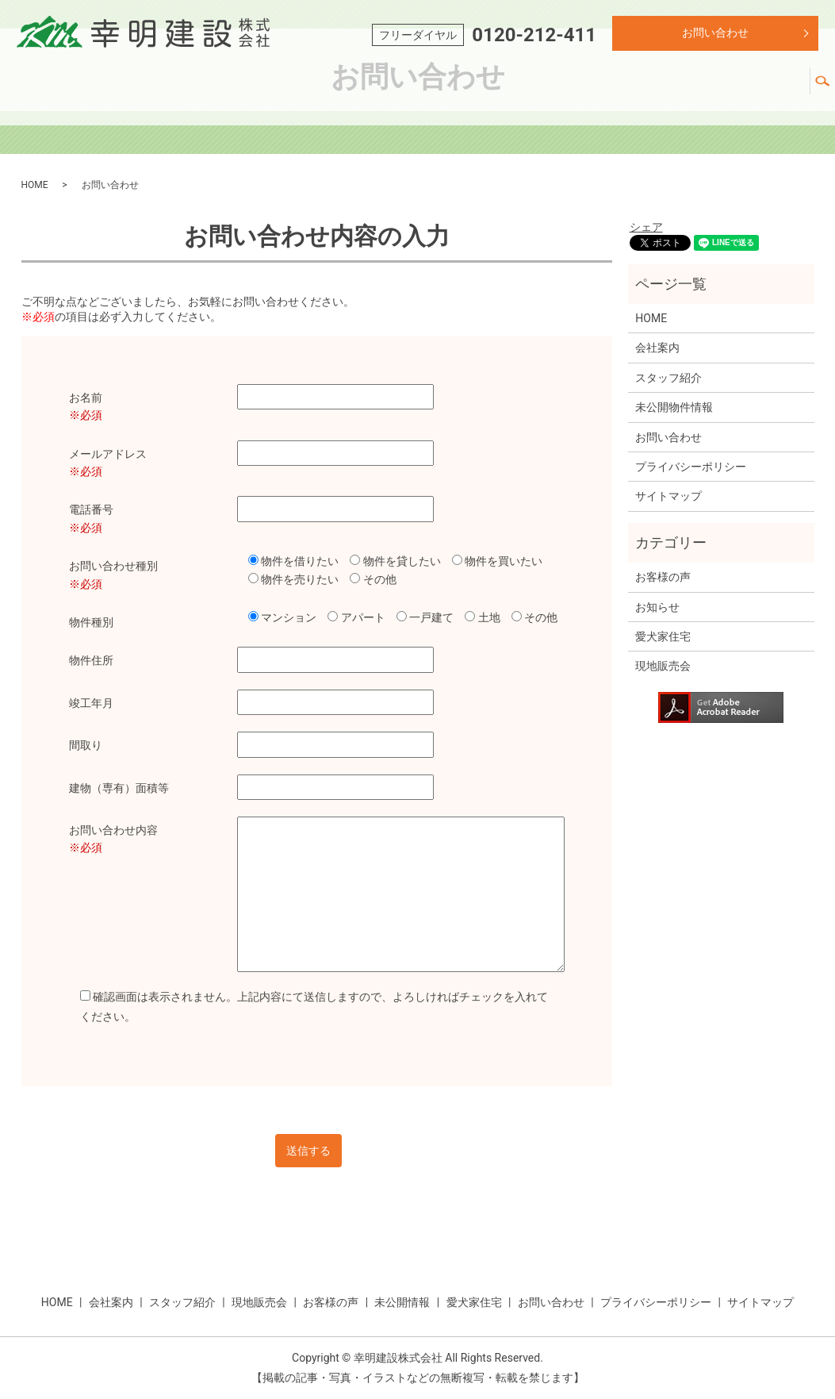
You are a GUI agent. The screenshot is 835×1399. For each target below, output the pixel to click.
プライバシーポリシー (690, 466)
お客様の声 (587, 81)
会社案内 (657, 347)
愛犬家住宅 (765, 81)
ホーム (245, 81)
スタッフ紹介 (404, 81)
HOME (34, 184)
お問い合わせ (715, 32)
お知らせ (657, 607)
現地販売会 (498, 81)
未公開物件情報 (674, 407)
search (828, 74)
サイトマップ (668, 496)
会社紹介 (314, 81)
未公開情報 (676, 81)
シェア (646, 227)
